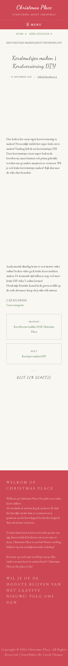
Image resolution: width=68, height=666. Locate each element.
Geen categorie (39, 33)
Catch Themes (53, 655)
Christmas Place (34, 7)
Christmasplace (47, 77)
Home (20, 33)
